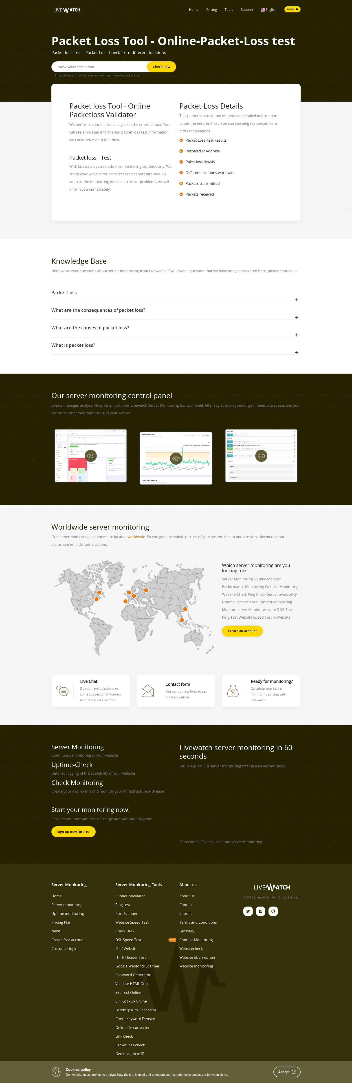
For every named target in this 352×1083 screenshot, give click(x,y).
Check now (161, 67)
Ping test (122, 904)
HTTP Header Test (130, 957)
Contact (186, 904)
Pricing (211, 9)
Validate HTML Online (133, 983)
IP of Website (126, 948)
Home (193, 9)
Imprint (185, 913)
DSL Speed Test (128, 939)
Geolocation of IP (129, 1053)
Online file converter (132, 1027)
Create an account (242, 631)
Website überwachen (197, 957)
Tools (229, 9)
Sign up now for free (73, 831)
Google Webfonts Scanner (137, 966)
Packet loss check (130, 1045)
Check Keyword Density (135, 1018)
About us (187, 896)
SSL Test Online (128, 992)
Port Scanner (126, 913)
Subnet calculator (130, 896)
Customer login (64, 948)
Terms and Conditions (198, 922)
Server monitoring (66, 904)
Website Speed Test (132, 922)
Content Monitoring (196, 939)
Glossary (186, 931)
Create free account (68, 939)
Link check (124, 1036)
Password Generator (133, 974)
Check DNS (124, 931)
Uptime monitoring (67, 913)
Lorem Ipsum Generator (135, 1009)
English (269, 9)
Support (247, 9)
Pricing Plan (61, 922)
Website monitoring (196, 966)
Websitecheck (191, 948)
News (56, 931)
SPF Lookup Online (131, 1001)
